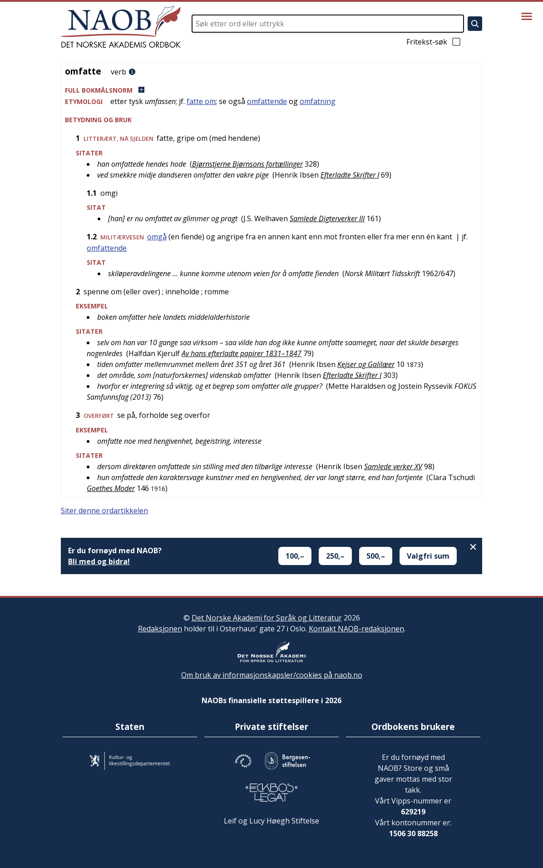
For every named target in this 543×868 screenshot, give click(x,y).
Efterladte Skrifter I (350, 175)
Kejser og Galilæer (366, 364)
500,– (375, 556)
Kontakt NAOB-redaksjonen (356, 629)
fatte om (201, 101)
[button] (271, 90)
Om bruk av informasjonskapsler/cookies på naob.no (271, 675)
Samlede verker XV (393, 466)
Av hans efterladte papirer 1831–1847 (241, 353)
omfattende (267, 101)
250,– (335, 556)
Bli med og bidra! (99, 561)
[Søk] (475, 23)
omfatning (318, 101)
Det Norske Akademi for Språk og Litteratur (267, 618)
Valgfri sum (428, 556)
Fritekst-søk (434, 41)
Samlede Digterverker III (327, 218)
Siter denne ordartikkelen (104, 511)
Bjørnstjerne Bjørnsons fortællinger (247, 164)
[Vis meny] (526, 16)
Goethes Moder (111, 488)
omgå (157, 237)
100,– (295, 556)
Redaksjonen (160, 629)
